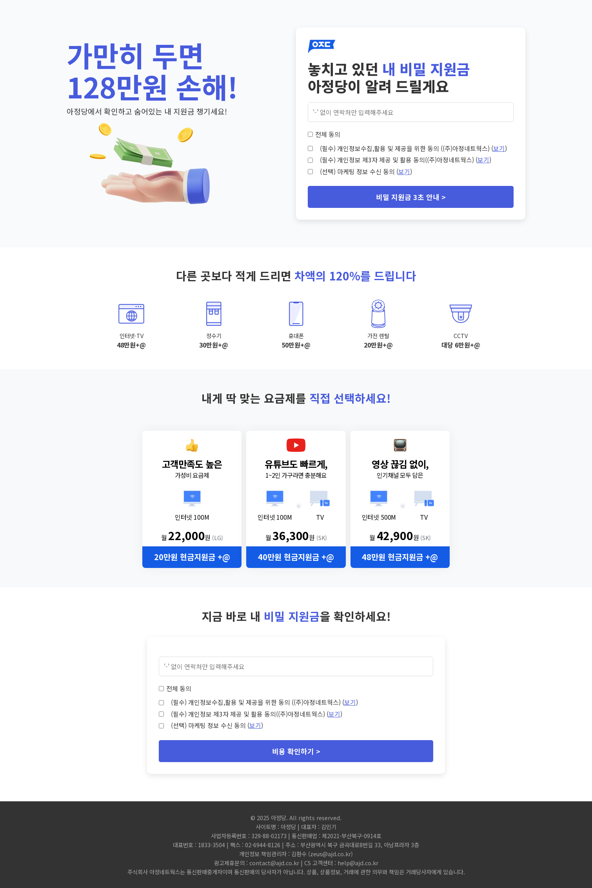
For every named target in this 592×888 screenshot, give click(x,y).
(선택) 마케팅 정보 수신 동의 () (366, 171)
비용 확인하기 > (296, 751)
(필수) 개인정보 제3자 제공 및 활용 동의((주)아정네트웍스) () (405, 159)
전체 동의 (327, 134)
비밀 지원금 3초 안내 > (411, 197)
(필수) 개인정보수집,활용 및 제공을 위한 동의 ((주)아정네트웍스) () (413, 148)
